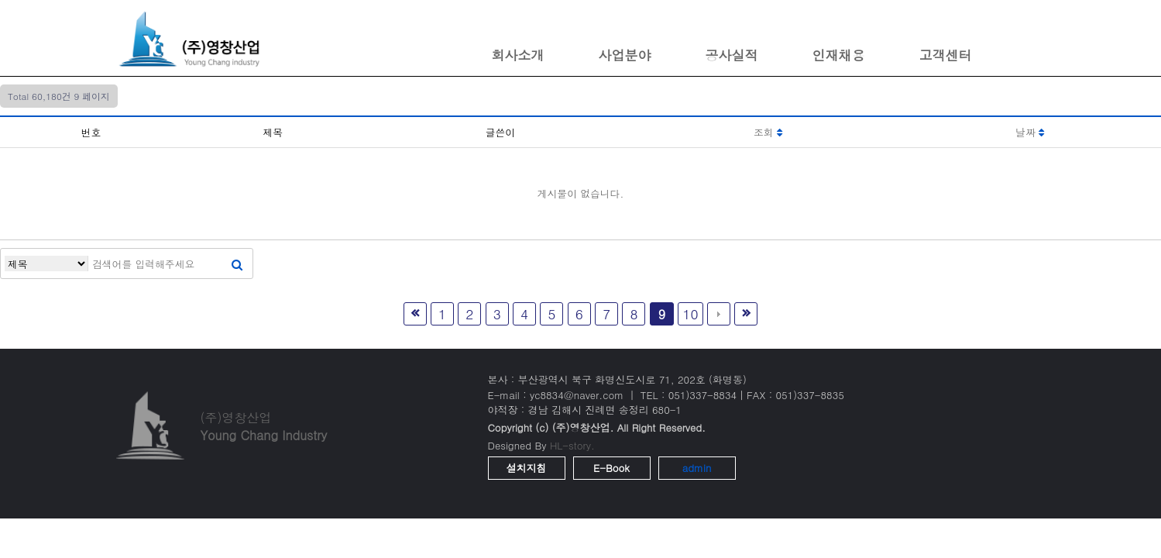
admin (697, 467)
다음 (718, 314)
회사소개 (518, 55)
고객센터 (945, 55)
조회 (768, 132)
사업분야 (625, 55)
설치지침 (527, 467)
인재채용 (838, 55)
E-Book (611, 467)
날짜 (1029, 132)
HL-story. (572, 445)
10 (690, 313)
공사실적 (732, 55)
